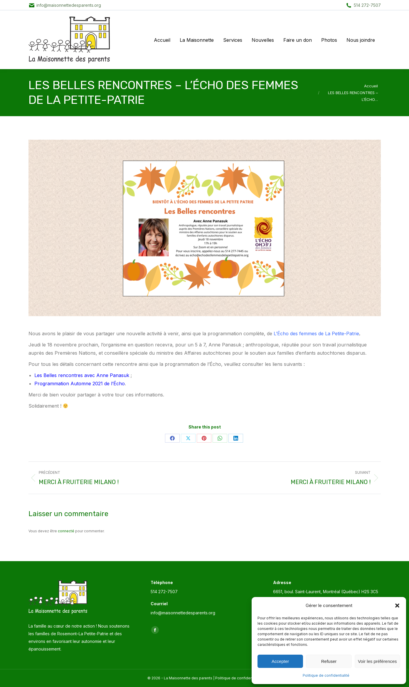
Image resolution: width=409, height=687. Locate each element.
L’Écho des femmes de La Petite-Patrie (316, 333)
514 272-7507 (367, 5)
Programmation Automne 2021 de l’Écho (79, 383)
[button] (397, 605)
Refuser (329, 661)
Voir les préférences (377, 661)
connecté (66, 531)
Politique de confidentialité (326, 675)
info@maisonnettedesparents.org (68, 5)
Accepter (280, 661)
